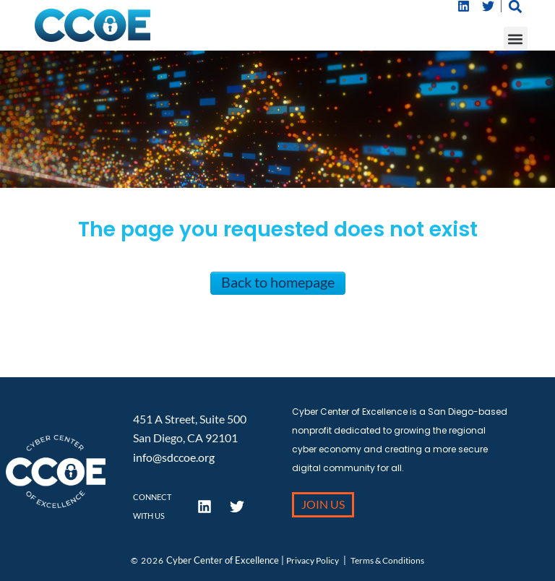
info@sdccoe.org (174, 457)
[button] (516, 39)
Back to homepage (278, 281)
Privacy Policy (312, 560)
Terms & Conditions (387, 560)
